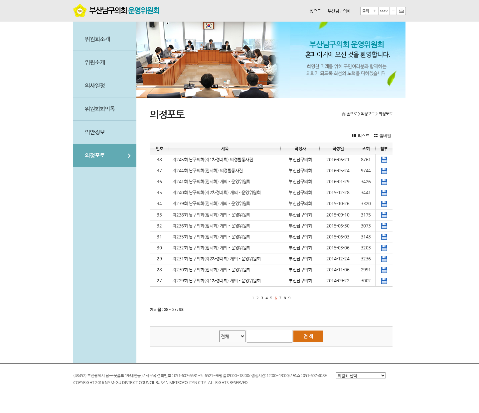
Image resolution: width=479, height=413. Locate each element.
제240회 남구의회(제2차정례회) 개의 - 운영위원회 (217, 192)
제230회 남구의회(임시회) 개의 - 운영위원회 (211, 269)
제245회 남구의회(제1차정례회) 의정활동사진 (213, 159)
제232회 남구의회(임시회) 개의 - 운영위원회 (211, 247)
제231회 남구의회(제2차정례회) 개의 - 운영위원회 (217, 258)
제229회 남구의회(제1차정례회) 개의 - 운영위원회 (217, 280)
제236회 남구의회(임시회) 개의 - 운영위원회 (211, 225)
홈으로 (315, 10)
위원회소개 (97, 39)
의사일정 (95, 85)
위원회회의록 (100, 109)
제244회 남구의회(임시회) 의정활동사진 (208, 170)
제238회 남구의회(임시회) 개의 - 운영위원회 (211, 214)
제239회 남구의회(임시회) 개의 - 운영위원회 (211, 203)
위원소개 (95, 62)
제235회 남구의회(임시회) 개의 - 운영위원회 (211, 236)
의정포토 (95, 155)
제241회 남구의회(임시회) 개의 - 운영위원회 (211, 181)
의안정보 (95, 132)
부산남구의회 (339, 10)
